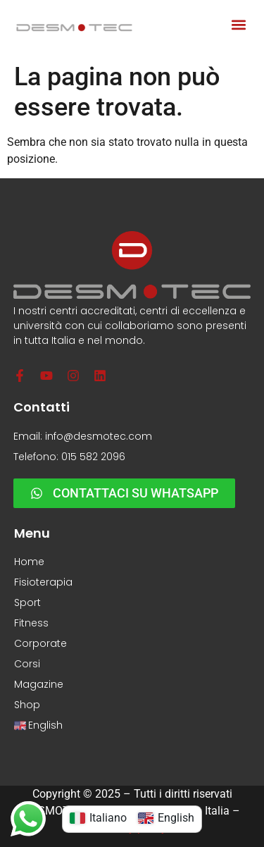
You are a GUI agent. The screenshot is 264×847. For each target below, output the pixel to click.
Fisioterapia (43, 582)
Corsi (27, 664)
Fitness (31, 623)
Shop (27, 705)
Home (29, 562)
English (38, 725)
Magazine (38, 684)
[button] (238, 25)
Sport (27, 602)
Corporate (40, 643)
